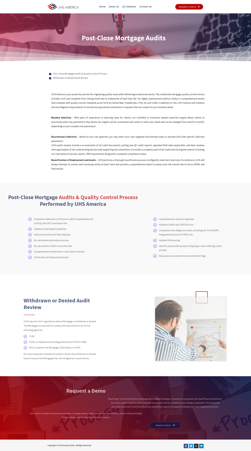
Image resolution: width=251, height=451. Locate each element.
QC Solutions (129, 6)
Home (102, 6)
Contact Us (145, 6)
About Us (114, 6)
